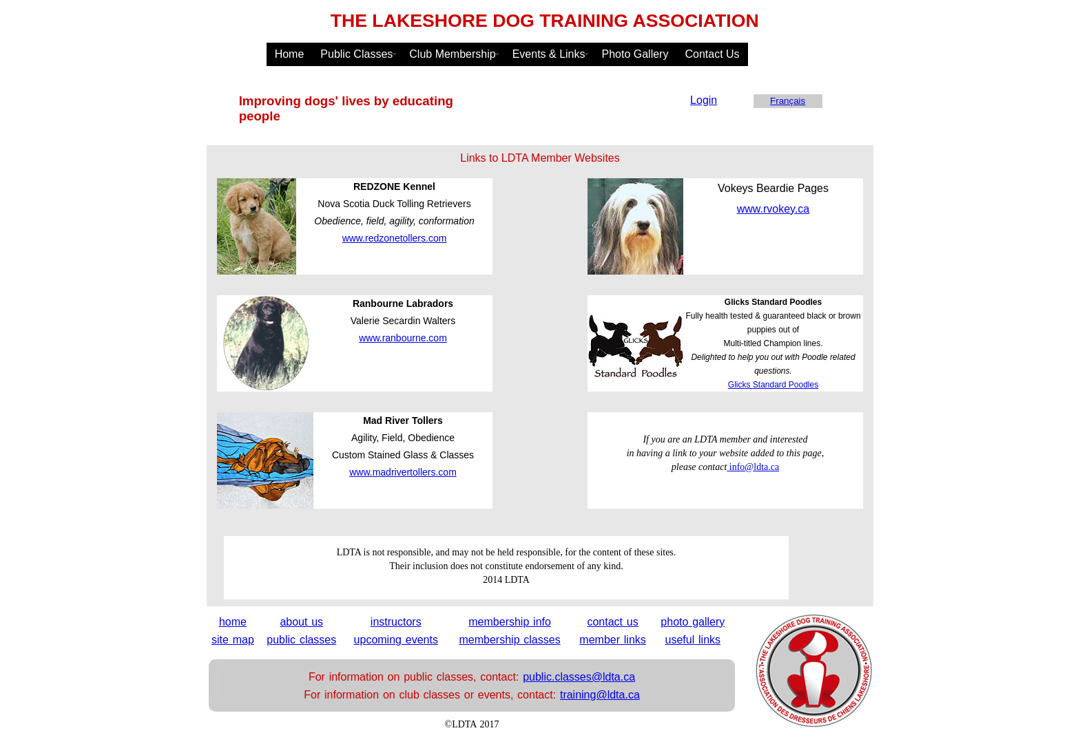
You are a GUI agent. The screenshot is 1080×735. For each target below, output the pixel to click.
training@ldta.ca (600, 695)
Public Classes (356, 54)
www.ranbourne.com (403, 337)
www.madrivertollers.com (403, 472)
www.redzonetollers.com (394, 238)
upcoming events (396, 640)
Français (787, 101)
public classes (301, 640)
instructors (396, 622)
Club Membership (452, 54)
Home (289, 54)
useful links (692, 640)
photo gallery (693, 622)
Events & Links (548, 54)
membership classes (510, 640)
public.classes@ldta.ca (579, 677)
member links (612, 640)
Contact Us (712, 54)
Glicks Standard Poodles (773, 385)
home (233, 622)
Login (703, 100)
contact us (612, 622)
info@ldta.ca (753, 467)
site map (232, 640)
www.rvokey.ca (773, 209)
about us (301, 622)
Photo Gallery (635, 54)
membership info (509, 622)
